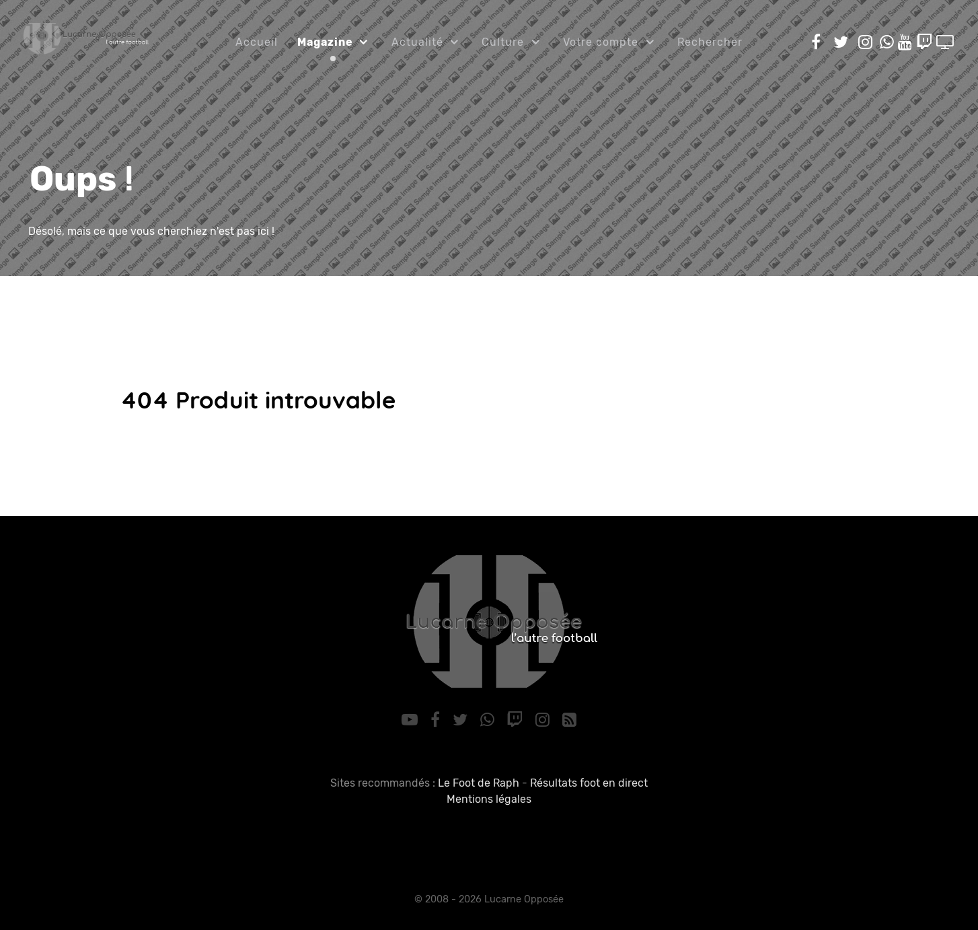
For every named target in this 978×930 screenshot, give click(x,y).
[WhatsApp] (489, 720)
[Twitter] (462, 720)
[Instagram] (544, 720)
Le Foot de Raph (478, 783)
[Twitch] (516, 720)
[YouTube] (412, 720)
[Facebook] (437, 720)
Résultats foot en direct (589, 783)
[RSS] (569, 720)
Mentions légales (489, 799)
